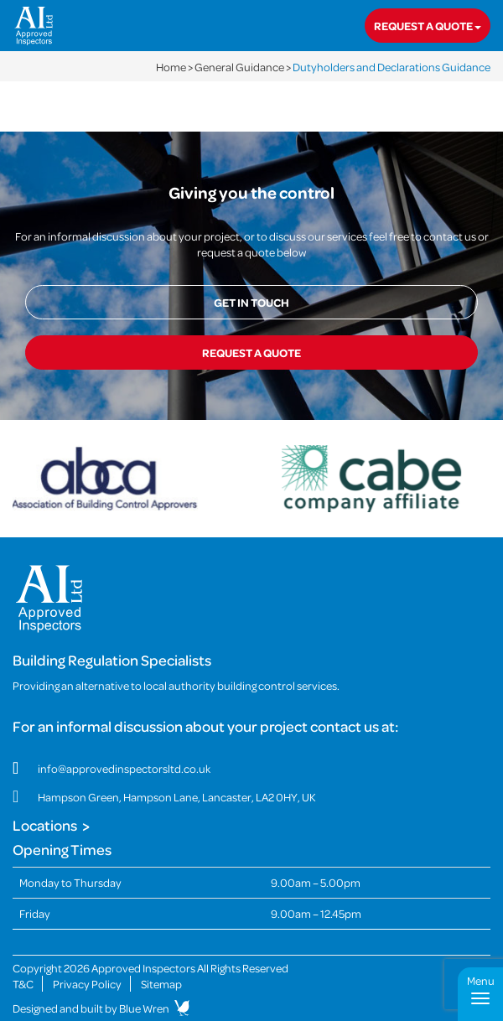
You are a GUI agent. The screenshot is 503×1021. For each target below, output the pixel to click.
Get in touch (251, 302)
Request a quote (427, 26)
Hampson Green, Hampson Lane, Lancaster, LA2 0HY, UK (177, 797)
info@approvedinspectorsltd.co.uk (124, 768)
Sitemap (161, 984)
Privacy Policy (87, 984)
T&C (23, 984)
